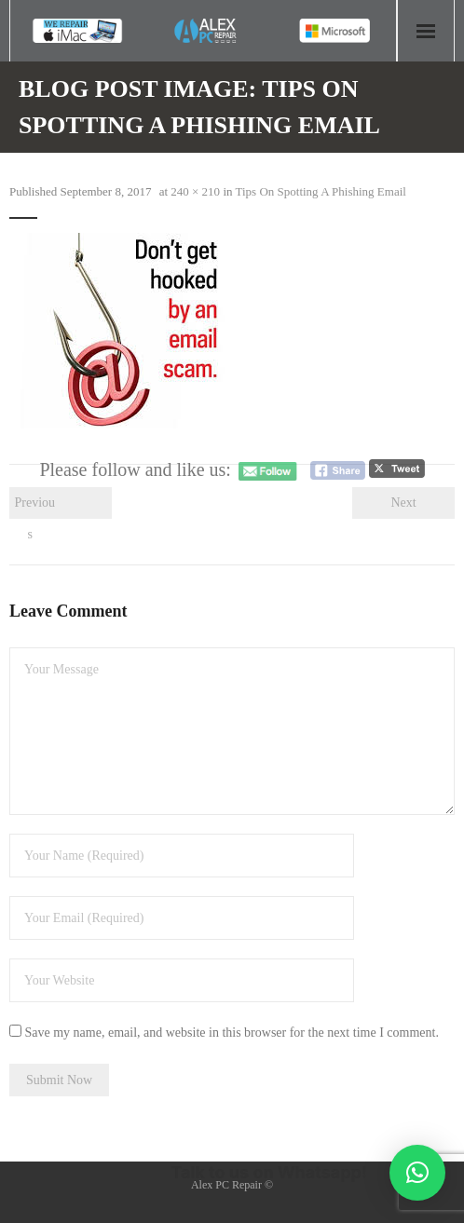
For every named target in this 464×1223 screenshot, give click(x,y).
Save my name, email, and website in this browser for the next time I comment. (232, 1033)
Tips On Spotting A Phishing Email (321, 191)
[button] (417, 1173)
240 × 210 (195, 191)
